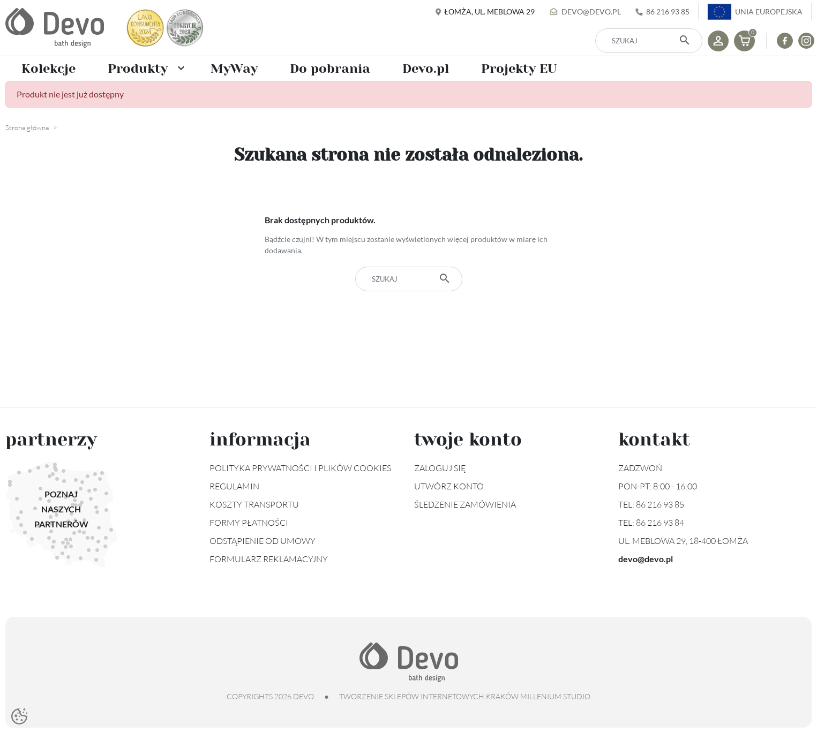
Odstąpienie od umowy (262, 540)
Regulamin (234, 486)
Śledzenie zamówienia (465, 504)
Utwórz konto (449, 486)
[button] (744, 41)
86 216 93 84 (660, 522)
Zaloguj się (440, 468)
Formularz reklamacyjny (268, 559)
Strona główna (27, 127)
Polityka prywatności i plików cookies (300, 468)
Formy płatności (248, 522)
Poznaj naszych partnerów (61, 509)
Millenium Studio (555, 696)
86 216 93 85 (667, 11)
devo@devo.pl (591, 11)
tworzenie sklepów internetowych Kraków (429, 696)
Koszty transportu (254, 504)
